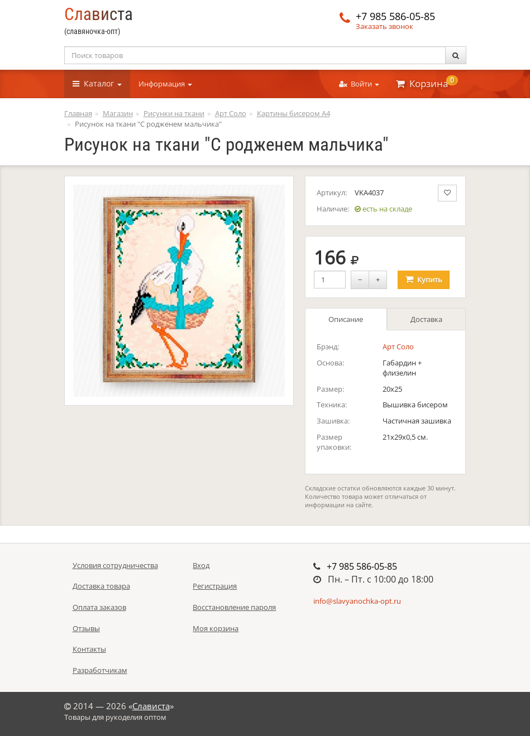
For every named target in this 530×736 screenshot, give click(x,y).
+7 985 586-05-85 (395, 16)
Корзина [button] (427, 82)
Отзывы (86, 628)
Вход (201, 565)
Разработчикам (100, 670)
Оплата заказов (99, 607)
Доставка (426, 319)
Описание (345, 319)
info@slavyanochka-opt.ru (357, 601)
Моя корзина (215, 628)
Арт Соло (398, 346)
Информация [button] (165, 84)
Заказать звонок (384, 26)
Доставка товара (101, 586)
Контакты (89, 649)
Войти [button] (359, 84)
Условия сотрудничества (115, 565)
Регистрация (215, 586)
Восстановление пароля (234, 607)
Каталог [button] (97, 83)
